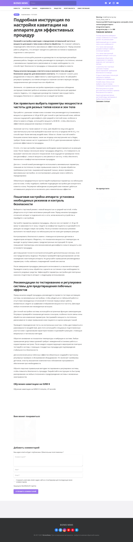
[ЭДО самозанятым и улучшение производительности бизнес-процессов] (107, 164)
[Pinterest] (72, 530)
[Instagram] (114, 3)
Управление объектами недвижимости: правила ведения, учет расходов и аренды (105, 61)
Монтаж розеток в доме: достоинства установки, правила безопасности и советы (107, 90)
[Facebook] (106, 3)
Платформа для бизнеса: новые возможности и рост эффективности (48, 435)
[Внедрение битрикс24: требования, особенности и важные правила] (107, 215)
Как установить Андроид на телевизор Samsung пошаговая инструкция (108, 199)
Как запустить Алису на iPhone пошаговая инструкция (107, 246)
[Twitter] (110, 3)
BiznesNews (47, 535)
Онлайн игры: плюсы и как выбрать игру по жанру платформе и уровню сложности (107, 84)
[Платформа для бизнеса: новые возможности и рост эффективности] (107, 137)
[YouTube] (117, 3)
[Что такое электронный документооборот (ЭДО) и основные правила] (107, 110)
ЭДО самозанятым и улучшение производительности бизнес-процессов (70, 434)
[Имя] (48, 470)
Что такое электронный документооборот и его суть (106, 54)
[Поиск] (53, 3)
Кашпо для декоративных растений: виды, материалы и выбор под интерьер (106, 97)
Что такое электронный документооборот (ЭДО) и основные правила (24, 435)
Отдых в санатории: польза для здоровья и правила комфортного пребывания (107, 77)
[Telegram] (76, 530)
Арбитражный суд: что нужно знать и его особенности (106, 43)
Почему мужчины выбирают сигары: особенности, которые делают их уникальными (106, 37)
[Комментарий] (48, 460)
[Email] (48, 475)
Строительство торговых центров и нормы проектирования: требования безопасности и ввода (106, 70)
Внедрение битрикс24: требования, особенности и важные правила (107, 229)
